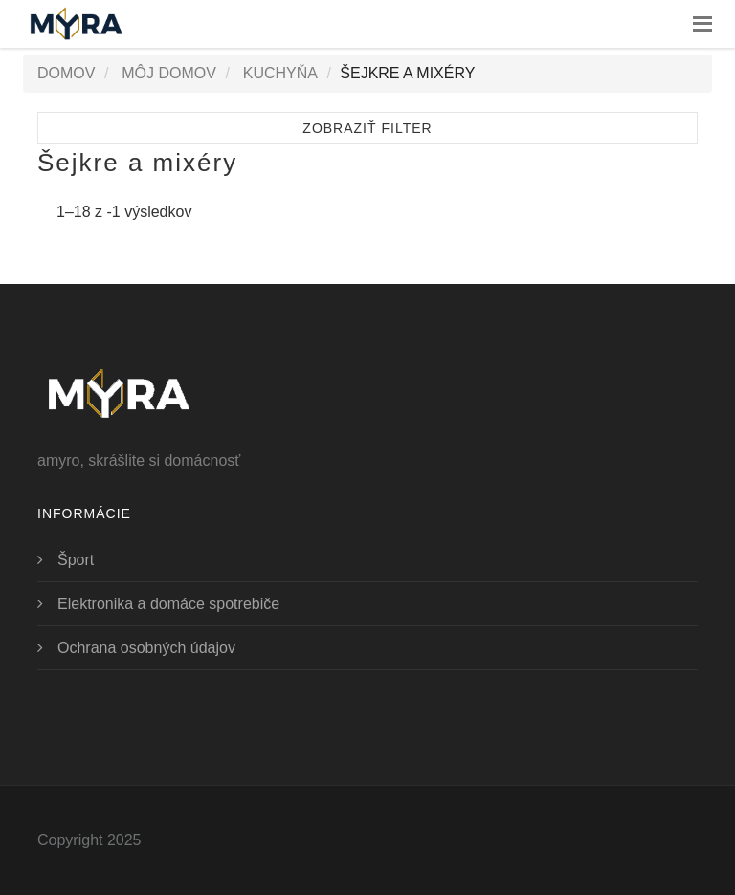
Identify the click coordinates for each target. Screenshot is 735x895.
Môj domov (169, 73)
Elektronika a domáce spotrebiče (168, 604)
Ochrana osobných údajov (146, 648)
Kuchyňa (280, 73)
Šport (75, 560)
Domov (66, 73)
